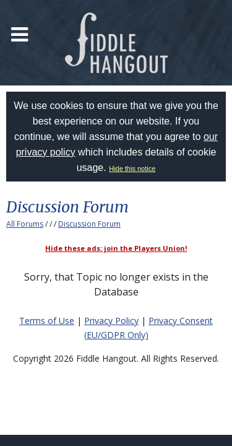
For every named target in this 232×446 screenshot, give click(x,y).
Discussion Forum (89, 224)
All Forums (24, 224)
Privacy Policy (111, 320)
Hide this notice (132, 168)
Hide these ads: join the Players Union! (116, 248)
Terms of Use (46, 320)
